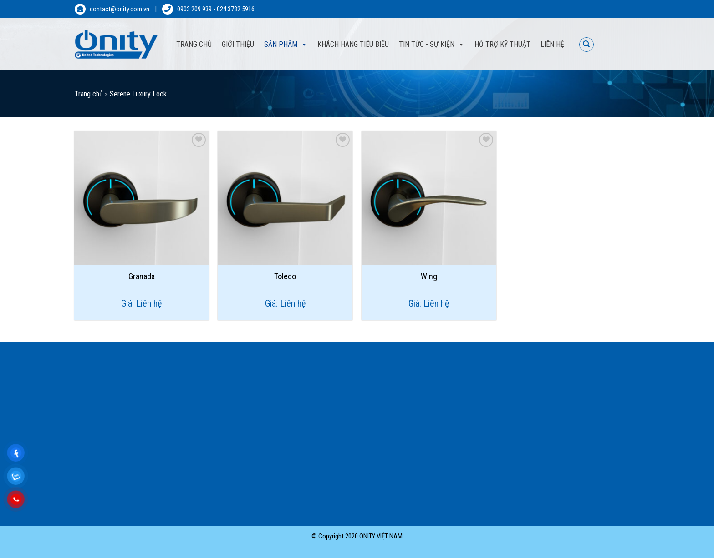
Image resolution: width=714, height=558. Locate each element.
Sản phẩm (280, 44)
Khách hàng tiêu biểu (353, 44)
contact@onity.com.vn (119, 9)
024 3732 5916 (236, 9)
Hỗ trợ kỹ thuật (502, 44)
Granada (141, 276)
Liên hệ (552, 44)
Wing (429, 276)
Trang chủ (89, 94)
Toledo (285, 276)
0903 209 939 (194, 9)
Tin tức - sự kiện (426, 44)
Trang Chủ (194, 44)
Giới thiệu (238, 44)
